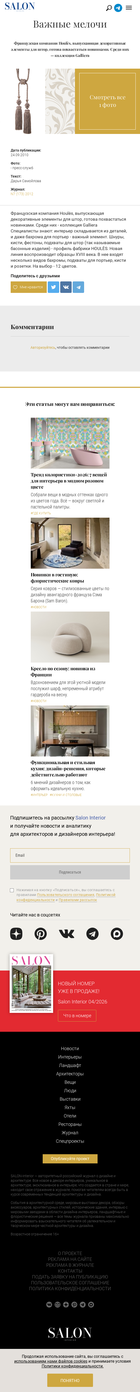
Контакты (70, 1271)
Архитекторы (70, 1073)
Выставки (70, 1099)
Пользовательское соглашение (70, 1282)
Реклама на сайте (70, 1259)
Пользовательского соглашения (65, 895)
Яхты (70, 1107)
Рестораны (70, 1124)
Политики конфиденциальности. (73, 1366)
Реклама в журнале (70, 1265)
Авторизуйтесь (42, 347)
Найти (109, 8)
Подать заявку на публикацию (70, 1276)
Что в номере (77, 1015)
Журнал (70, 1132)
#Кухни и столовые (66, 795)
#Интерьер (39, 795)
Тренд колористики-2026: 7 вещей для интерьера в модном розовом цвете (69, 480)
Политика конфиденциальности (70, 1288)
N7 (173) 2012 (22, 194)
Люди (70, 1090)
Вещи (70, 1082)
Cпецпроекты (70, 1141)
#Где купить (41, 513)
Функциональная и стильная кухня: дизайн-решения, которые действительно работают (68, 768)
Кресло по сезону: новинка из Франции (63, 671)
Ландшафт (70, 1065)
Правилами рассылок (78, 900)
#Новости (38, 607)
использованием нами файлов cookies (50, 1361)
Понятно (70, 1380)
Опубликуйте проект (70, 1158)
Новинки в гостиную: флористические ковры (57, 577)
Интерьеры (70, 1057)
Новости (70, 1048)
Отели (70, 1115)
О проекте (70, 1253)
